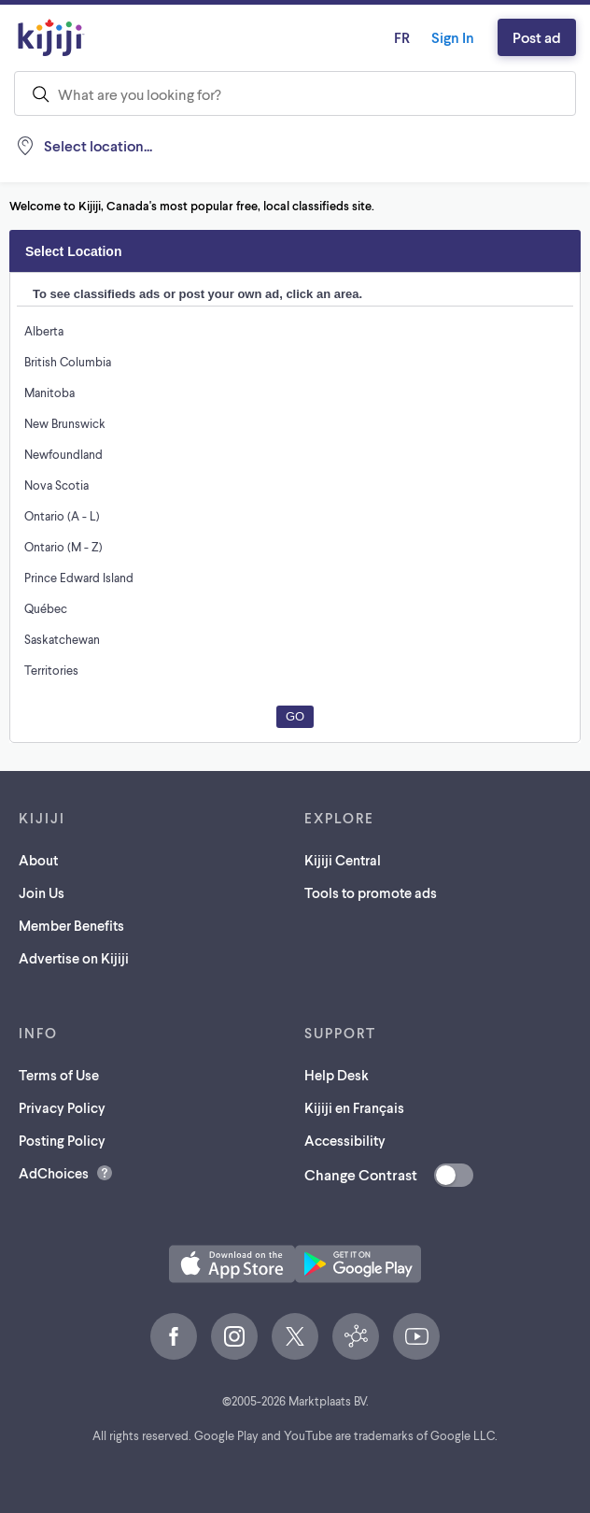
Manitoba (49, 392)
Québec (45, 608)
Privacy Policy (66, 1107)
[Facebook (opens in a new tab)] (173, 1336)
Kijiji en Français (359, 1107)
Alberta (43, 330)
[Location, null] (88, 145)
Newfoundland (63, 454)
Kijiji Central (345, 859)
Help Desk (338, 1074)
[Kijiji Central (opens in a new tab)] (355, 1336)
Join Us (44, 892)
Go (295, 716)
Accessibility (347, 1140)
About (39, 859)
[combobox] (295, 93)
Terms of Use (62, 1074)
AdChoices (55, 1172)
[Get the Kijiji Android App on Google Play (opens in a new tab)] (358, 1264)
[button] (232, 1264)
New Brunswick (65, 423)
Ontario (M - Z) (64, 546)
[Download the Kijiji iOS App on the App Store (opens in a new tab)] (232, 1264)
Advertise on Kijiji (78, 957)
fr (388, 37)
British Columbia (68, 361)
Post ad (534, 37)
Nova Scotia (57, 485)
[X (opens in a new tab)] (295, 1336)
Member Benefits (75, 925)
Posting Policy (67, 1140)
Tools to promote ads (374, 892)
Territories (50, 670)
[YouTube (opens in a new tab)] (416, 1336)
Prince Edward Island (81, 577)
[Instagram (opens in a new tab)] (234, 1336)
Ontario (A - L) (62, 515)
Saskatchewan (64, 639)
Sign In (444, 37)
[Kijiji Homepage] (51, 37)
